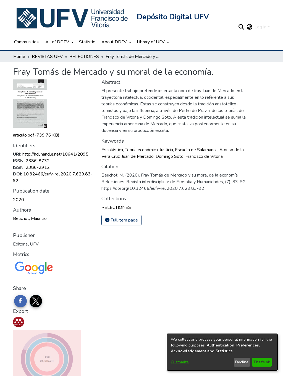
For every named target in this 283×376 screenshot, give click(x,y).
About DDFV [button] (114, 42)
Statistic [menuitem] (87, 42)
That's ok (261, 362)
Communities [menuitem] (26, 42)
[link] (36, 135)
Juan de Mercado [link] (138, 156)
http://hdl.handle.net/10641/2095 (55, 154)
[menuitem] (59, 42)
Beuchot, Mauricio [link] (30, 218)
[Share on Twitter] (36, 301)
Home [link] (19, 57)
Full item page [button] (121, 220)
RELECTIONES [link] (84, 57)
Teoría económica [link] (141, 150)
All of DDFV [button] (57, 42)
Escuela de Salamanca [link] (196, 150)
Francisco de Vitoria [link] (204, 156)
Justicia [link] (166, 150)
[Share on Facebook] (20, 301)
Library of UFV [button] (151, 42)
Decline (241, 362)
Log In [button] (261, 27)
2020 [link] (18, 200)
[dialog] (222, 352)
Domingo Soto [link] (170, 156)
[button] (72, 18)
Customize (180, 362)
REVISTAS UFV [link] (47, 57)
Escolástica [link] (112, 150)
